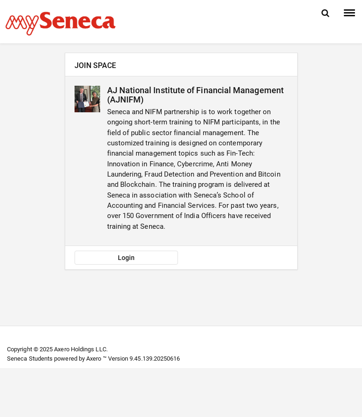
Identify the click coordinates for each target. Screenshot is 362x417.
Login (126, 257)
